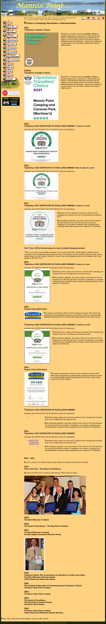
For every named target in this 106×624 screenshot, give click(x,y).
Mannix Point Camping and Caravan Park (34, 442)
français (93, 19)
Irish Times (29, 248)
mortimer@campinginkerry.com (54, 19)
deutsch (88, 19)
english (83, 19)
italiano (99, 19)
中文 (103, 19)
